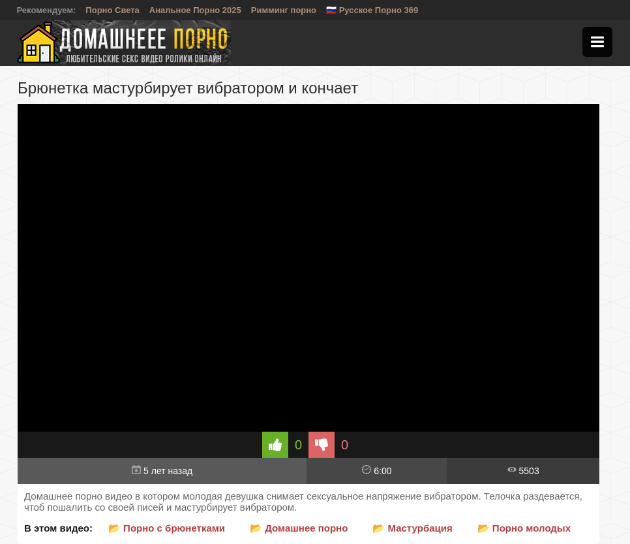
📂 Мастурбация (412, 528)
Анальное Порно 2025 (195, 10)
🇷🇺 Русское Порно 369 (372, 10)
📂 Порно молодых (524, 528)
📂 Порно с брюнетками (166, 528)
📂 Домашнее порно (299, 528)
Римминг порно (283, 10)
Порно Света (112, 10)
